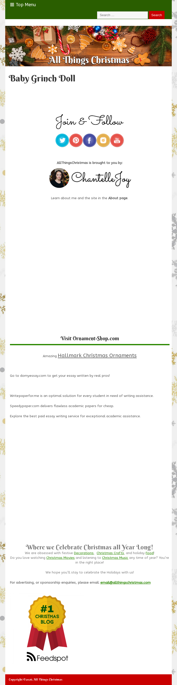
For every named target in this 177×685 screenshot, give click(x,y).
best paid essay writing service (54, 416)
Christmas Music (115, 558)
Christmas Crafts (110, 553)
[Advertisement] (90, 492)
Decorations (84, 553)
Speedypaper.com (24, 406)
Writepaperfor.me (24, 396)
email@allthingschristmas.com (125, 583)
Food (150, 553)
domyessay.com (33, 376)
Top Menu (23, 4)
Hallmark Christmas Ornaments (97, 355)
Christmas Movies (60, 558)
